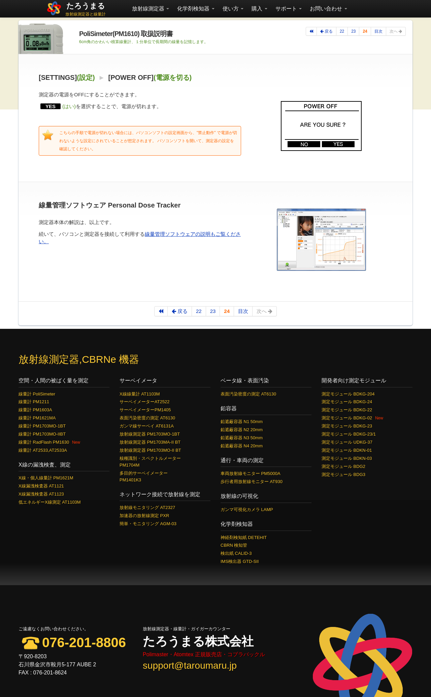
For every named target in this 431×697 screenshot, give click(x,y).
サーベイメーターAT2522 (145, 401)
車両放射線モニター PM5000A (250, 473)
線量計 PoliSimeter (37, 394)
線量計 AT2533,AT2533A (43, 450)
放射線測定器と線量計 (85, 14)
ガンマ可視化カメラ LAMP (247, 509)
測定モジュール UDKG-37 (347, 442)
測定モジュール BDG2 (343, 466)
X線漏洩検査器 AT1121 (41, 485)
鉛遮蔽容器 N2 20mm (242, 429)
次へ (396, 31)
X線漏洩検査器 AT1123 (41, 494)
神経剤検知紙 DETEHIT (244, 537)
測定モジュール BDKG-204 (348, 394)
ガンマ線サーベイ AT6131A (147, 426)
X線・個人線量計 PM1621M (46, 477)
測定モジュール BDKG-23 (347, 426)
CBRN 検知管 (234, 545)
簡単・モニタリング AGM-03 (148, 523)
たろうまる (85, 6)
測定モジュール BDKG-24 (347, 401)
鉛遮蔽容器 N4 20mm (242, 445)
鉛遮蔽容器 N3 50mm (242, 437)
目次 (378, 31)
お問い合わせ (328, 8)
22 (342, 31)
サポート (288, 8)
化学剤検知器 (195, 8)
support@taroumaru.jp (190, 665)
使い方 (233, 8)
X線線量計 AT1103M (140, 394)
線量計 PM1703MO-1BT (42, 426)
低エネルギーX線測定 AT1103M (50, 502)
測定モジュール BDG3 (343, 474)
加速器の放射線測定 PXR (144, 515)
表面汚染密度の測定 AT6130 (147, 417)
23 (353, 31)
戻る (326, 31)
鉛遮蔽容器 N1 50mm (242, 421)
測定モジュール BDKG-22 (347, 409)
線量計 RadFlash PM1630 (44, 442)
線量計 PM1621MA (37, 417)
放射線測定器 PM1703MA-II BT (150, 442)
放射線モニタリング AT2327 (147, 507)
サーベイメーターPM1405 (145, 409)
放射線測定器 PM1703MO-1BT (150, 434)
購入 (259, 8)
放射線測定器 (150, 8)
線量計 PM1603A (35, 409)
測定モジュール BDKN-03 (347, 458)
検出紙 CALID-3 (236, 553)
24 (365, 31)
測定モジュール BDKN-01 (347, 450)
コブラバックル (246, 654)
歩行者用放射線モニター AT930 (252, 481)
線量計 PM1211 (34, 401)
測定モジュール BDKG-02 (347, 417)
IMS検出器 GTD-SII (240, 561)
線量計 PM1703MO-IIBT (42, 434)
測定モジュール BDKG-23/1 (349, 434)
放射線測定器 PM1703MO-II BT (150, 450)
